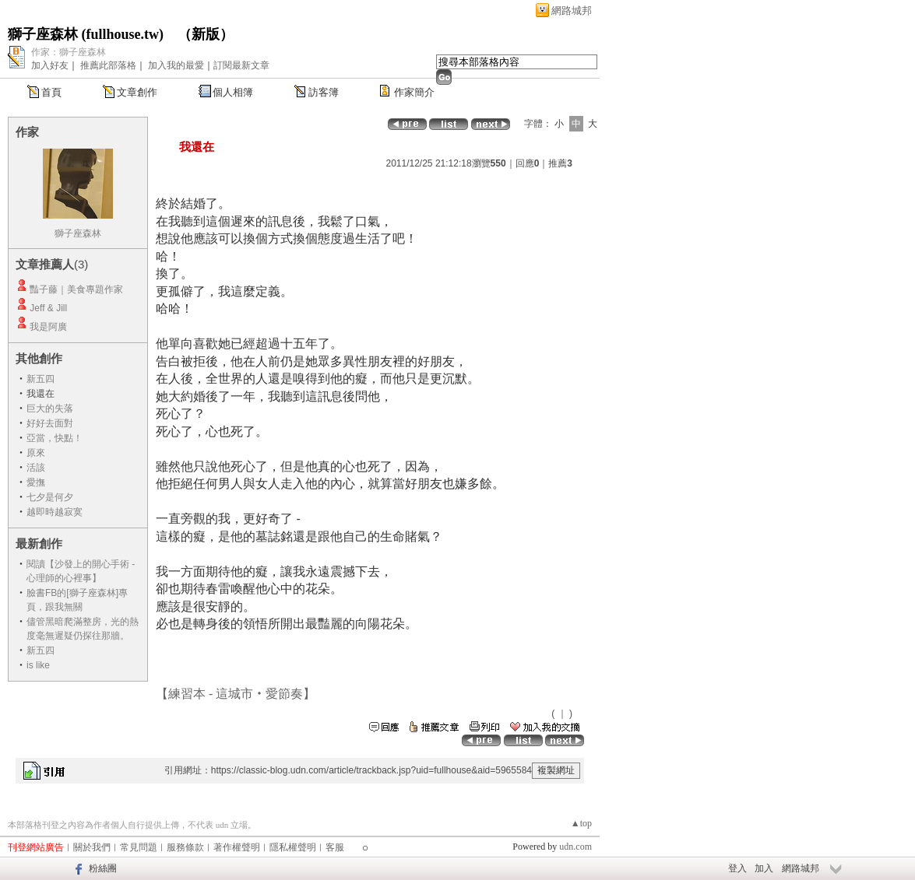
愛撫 (35, 482)
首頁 (51, 92)
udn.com (575, 846)
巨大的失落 (49, 408)
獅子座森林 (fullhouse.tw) (86, 34)
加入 (764, 868)
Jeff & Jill (48, 308)
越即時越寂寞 (54, 512)
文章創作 (137, 92)
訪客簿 (323, 92)
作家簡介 (414, 92)
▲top (581, 823)
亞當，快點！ (54, 438)
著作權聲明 (236, 847)
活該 (35, 467)
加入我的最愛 (176, 65)
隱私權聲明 (292, 847)
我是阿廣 (48, 326)
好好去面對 (49, 423)
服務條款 (185, 847)
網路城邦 (571, 10)
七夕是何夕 (49, 497)
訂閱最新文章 (241, 65)
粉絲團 (103, 868)
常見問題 (138, 847)
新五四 (40, 378)
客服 (335, 847)
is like (38, 665)
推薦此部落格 (108, 65)
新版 (206, 34)
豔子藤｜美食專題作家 (76, 289)
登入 (737, 868)
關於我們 (92, 847)
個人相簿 (233, 92)
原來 (35, 452)
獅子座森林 (78, 233)
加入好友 (50, 65)
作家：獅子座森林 (68, 52)
